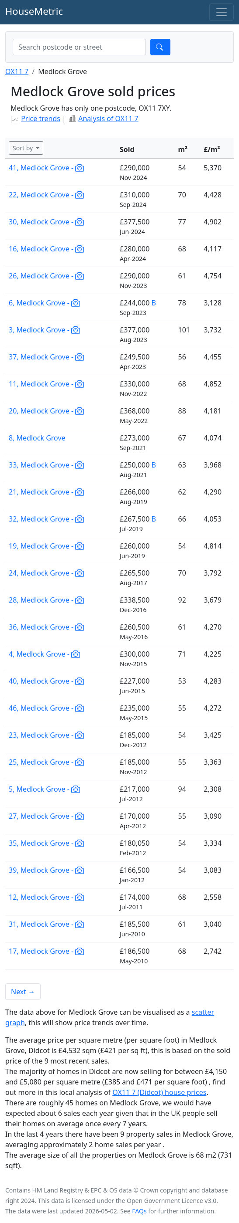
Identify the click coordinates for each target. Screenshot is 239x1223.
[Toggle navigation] (221, 12)
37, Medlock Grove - (46, 357)
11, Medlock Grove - (46, 384)
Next (23, 991)
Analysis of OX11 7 (108, 118)
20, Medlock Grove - (46, 411)
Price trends (40, 118)
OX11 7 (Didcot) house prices (159, 1092)
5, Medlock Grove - (44, 789)
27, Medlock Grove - (46, 816)
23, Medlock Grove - (46, 735)
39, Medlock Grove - (46, 870)
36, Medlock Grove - (46, 627)
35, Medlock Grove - (46, 843)
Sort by (24, 148)
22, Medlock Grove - (46, 195)
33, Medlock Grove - (46, 465)
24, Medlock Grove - (46, 573)
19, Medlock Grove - (46, 546)
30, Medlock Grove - (46, 222)
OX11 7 (16, 71)
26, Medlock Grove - (46, 276)
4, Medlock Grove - (44, 654)
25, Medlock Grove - (46, 762)
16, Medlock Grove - (46, 249)
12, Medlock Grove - (46, 897)
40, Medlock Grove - (46, 681)
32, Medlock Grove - (46, 519)
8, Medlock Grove (37, 438)
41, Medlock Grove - (46, 168)
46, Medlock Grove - (46, 708)
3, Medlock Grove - (44, 330)
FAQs (139, 1211)
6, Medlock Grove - (44, 303)
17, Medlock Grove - (46, 951)
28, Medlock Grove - (46, 600)
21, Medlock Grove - (46, 492)
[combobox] (79, 47)
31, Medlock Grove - (46, 924)
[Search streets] (79, 47)
